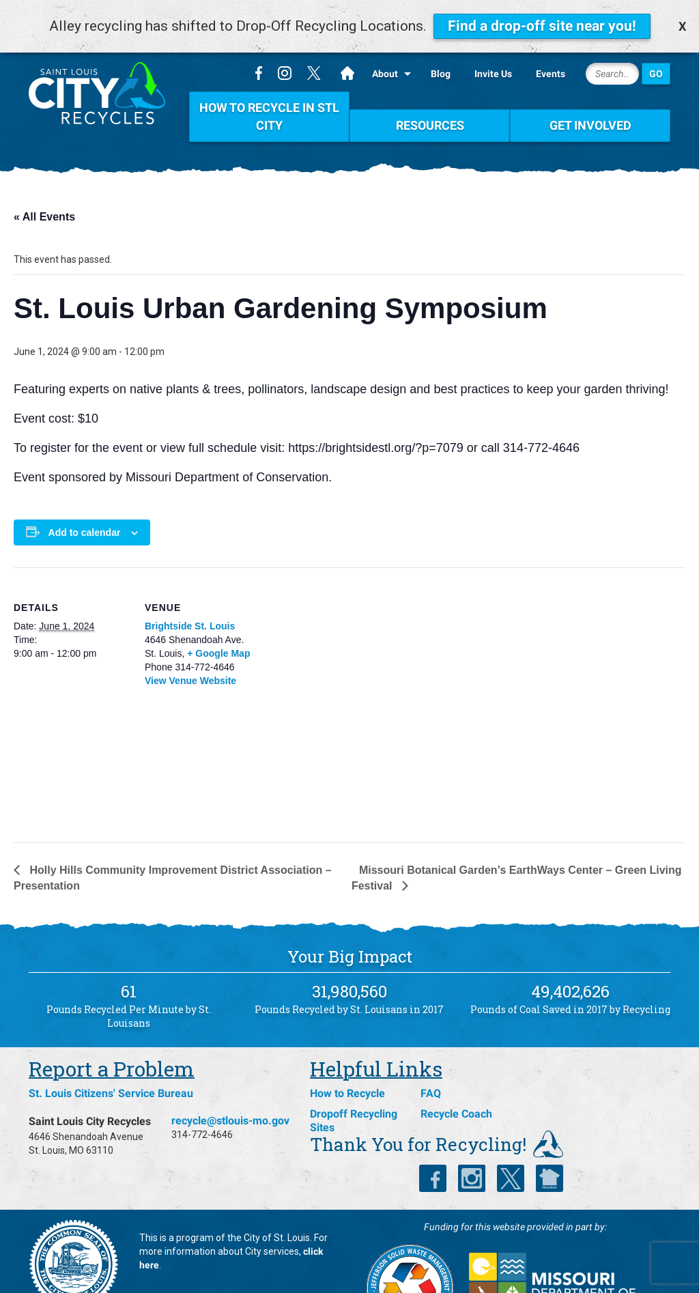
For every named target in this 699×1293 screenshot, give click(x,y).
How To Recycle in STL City (269, 86)
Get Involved (590, 95)
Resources (430, 95)
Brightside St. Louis (190, 595)
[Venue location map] (333, 678)
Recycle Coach (456, 1083)
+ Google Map (218, 622)
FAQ (430, 1063)
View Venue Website (190, 649)
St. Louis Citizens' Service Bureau (111, 1063)
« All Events (44, 187)
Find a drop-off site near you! (542, 26)
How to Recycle (347, 1063)
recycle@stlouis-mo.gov (230, 1090)
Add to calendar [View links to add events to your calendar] (84, 501)
